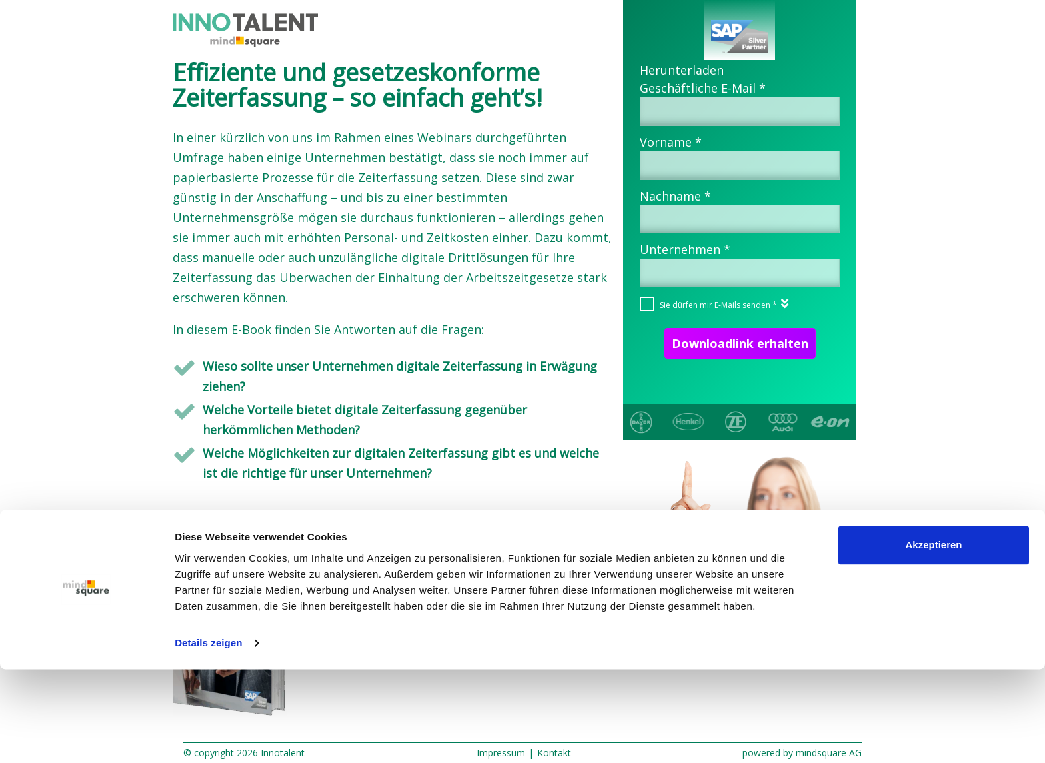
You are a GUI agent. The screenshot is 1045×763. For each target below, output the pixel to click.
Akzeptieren (933, 638)
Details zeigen (208, 736)
